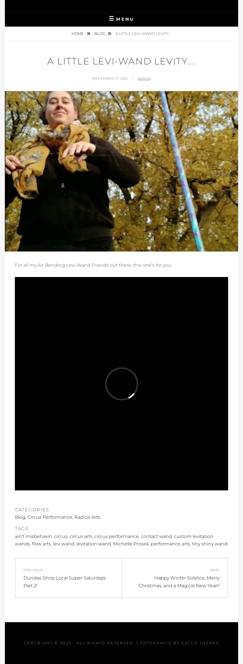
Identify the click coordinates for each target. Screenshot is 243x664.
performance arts (170, 544)
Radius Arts (87, 517)
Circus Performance (49, 517)
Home (78, 33)
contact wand (156, 536)
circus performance (116, 536)
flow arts (41, 544)
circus (61, 536)
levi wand (63, 544)
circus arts (81, 536)
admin (144, 78)
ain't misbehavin (33, 536)
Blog (100, 33)
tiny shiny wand (210, 544)
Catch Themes (200, 643)
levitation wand (93, 544)
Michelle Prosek (131, 544)
